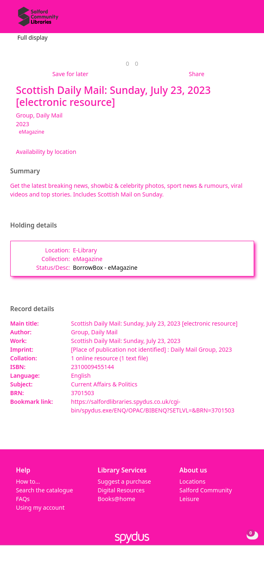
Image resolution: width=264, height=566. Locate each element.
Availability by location (46, 152)
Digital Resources (121, 490)
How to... (28, 481)
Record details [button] (32, 309)
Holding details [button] (33, 225)
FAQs (23, 499)
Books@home (116, 499)
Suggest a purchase (124, 481)
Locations (193, 481)
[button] (235, 19)
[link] (127, 63)
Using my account (40, 507)
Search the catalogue (44, 490)
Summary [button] (25, 171)
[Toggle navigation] (245, 19)
